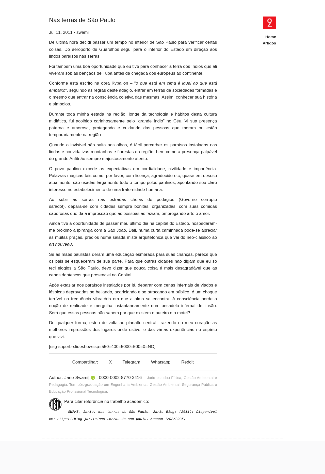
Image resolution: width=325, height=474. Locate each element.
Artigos (269, 43)
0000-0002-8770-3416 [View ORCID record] (120, 377)
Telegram (131, 362)
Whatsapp (161, 362)
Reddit (187, 362)
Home (270, 37)
